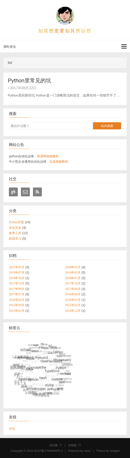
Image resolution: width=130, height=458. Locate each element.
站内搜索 (107, 126)
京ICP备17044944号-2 (48, 450)
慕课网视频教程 (48, 156)
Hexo (87, 450)
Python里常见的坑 (29, 80)
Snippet (115, 450)
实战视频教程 (58, 161)
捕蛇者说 (9, 46)
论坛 (12, 428)
